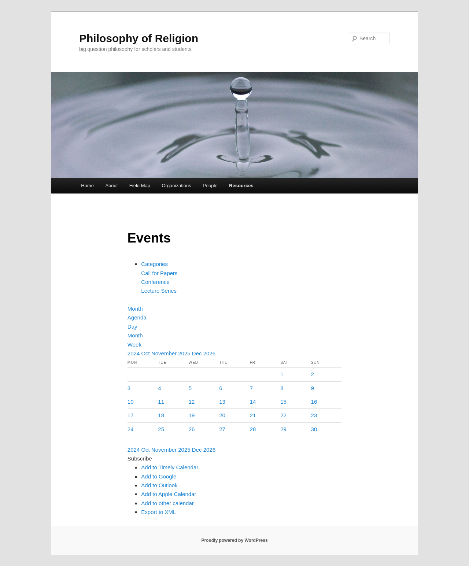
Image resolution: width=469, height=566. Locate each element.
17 (131, 415)
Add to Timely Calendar (169, 467)
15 (283, 402)
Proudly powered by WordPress (234, 540)
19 (192, 415)
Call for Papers (159, 273)
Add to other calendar (167, 503)
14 (253, 402)
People (210, 185)
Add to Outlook (159, 485)
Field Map (139, 185)
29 (283, 429)
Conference (155, 282)
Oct (146, 353)
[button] (140, 458)
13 (222, 402)
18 (161, 415)
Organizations (176, 185)
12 (192, 402)
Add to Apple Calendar (168, 494)
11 (161, 402)
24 (131, 429)
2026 (209, 353)
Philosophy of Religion (138, 38)
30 (314, 429)
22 (283, 415)
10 (131, 402)
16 (314, 402)
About (111, 185)
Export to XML (158, 512)
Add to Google (158, 476)
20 (222, 415)
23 (314, 415)
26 (192, 429)
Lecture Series (159, 291)
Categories (154, 264)
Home (87, 185)
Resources (241, 185)
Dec (197, 353)
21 (253, 415)
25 (161, 429)
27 (222, 429)
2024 (134, 353)
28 (253, 429)
